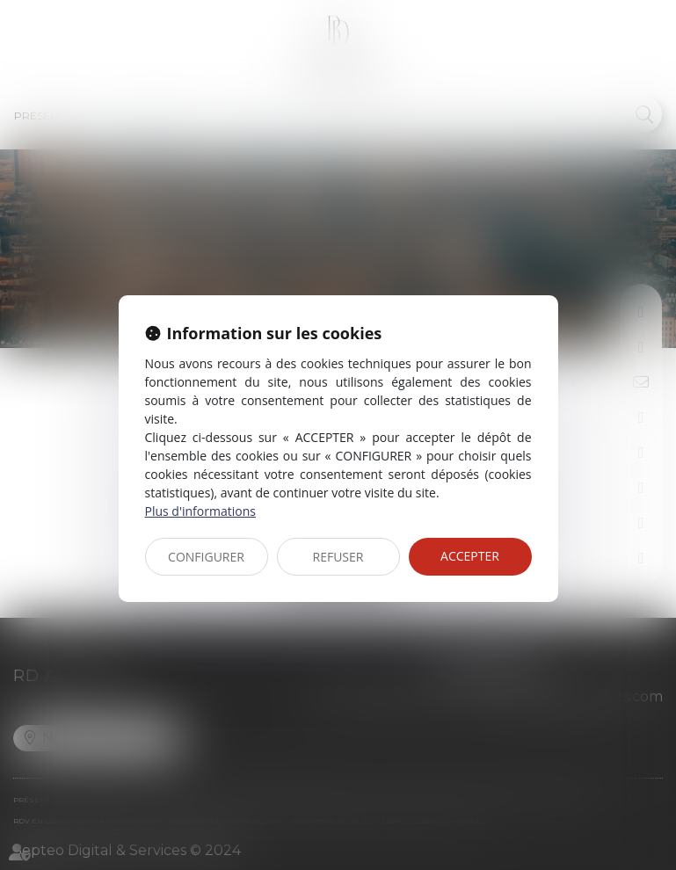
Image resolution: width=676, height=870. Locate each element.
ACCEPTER (469, 555)
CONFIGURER (206, 556)
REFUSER (338, 556)
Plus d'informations (200, 511)
